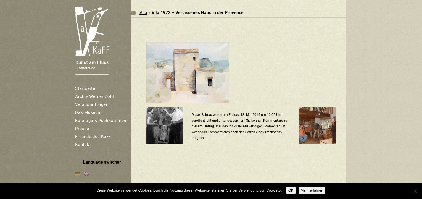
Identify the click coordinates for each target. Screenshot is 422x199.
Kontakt (83, 144)
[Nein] (415, 191)
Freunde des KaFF (93, 136)
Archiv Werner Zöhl (94, 96)
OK (291, 190)
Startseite (85, 88)
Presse (82, 128)
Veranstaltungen (91, 104)
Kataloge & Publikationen (100, 120)
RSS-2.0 (234, 126)
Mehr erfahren (312, 190)
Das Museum (88, 112)
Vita (143, 12)
